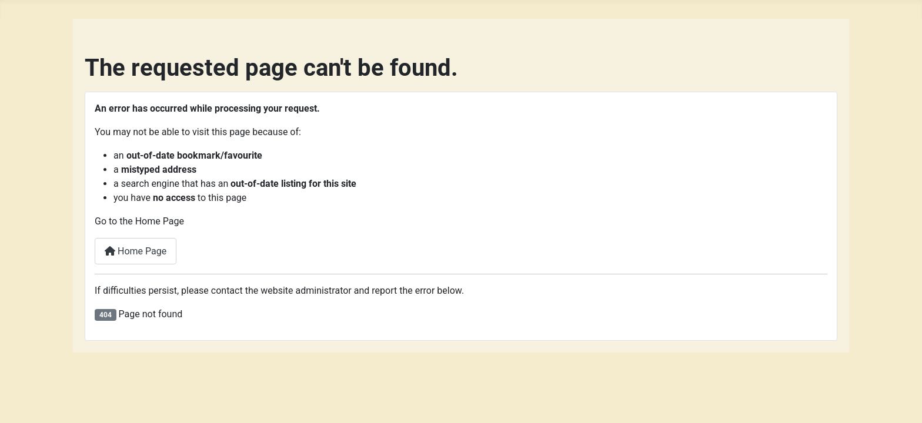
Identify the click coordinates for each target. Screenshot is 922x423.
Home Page (135, 251)
